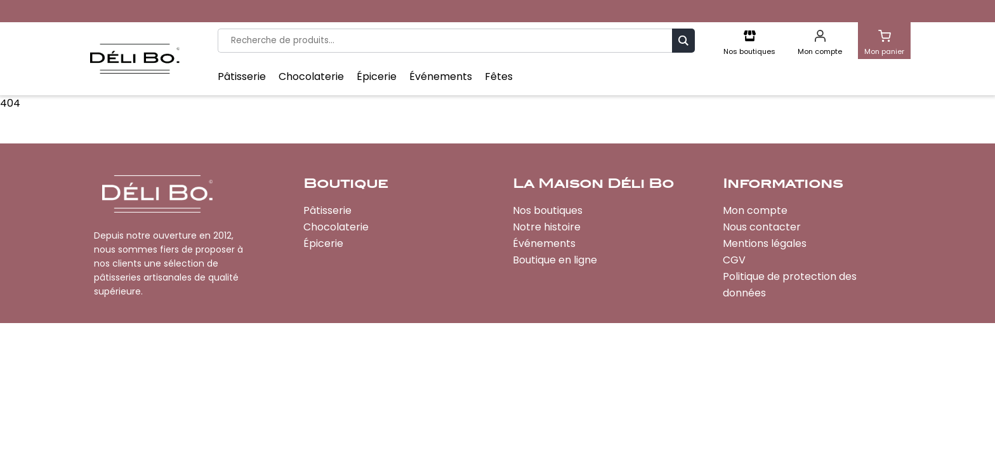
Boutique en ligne (555, 260)
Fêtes (499, 77)
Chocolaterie (311, 77)
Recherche (683, 40)
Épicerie (377, 77)
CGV (734, 260)
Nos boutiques (548, 210)
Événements (440, 77)
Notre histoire (547, 227)
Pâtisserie (242, 77)
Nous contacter (762, 227)
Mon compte (755, 210)
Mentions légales (765, 243)
